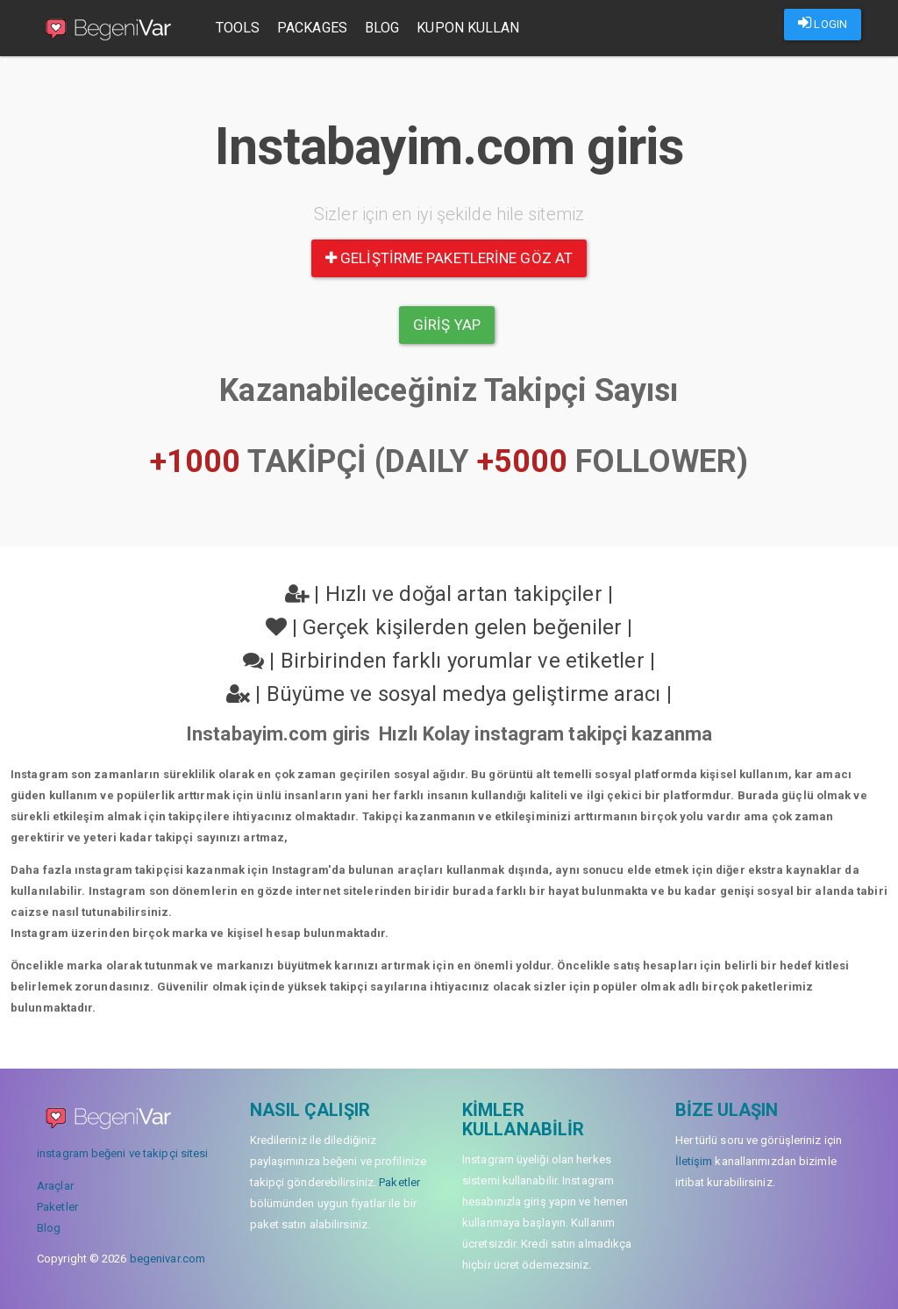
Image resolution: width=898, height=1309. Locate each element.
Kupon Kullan (468, 27)
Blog (382, 27)
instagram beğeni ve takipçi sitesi (122, 1153)
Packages (313, 27)
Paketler (57, 1206)
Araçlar (55, 1185)
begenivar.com (167, 1258)
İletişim (694, 1161)
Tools (238, 27)
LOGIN (822, 23)
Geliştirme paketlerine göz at (449, 258)
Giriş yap (447, 324)
